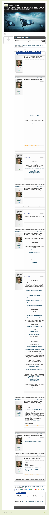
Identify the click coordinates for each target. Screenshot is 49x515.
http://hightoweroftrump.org (34, 171)
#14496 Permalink (18, 433)
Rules (29, 37)
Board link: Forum (39, 255)
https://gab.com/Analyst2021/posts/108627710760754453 (34, 297)
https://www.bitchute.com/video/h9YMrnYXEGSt (34, 313)
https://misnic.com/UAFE (34, 115)
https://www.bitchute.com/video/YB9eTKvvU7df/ (34, 353)
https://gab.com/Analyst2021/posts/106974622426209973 (34, 302)
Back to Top (44, 512)
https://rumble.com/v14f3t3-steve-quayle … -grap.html (33, 441)
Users (25, 37)
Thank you (19, 68)
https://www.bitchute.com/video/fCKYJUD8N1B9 (34, 307)
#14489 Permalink (18, 186)
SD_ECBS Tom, (30, 501)
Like (37, 54)
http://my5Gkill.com (34, 170)
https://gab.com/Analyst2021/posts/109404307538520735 (34, 293)
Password (29, 40)
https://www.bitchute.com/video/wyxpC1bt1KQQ (34, 300)
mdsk (42, 497)
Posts (19, 67)
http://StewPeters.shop (36, 420)
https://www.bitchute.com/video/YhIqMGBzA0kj (34, 295)
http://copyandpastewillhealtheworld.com (34, 377)
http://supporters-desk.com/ (31, 244)
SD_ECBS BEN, (25, 501)
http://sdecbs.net (34, 123)
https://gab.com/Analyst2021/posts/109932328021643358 (34, 298)
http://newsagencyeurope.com (34, 173)
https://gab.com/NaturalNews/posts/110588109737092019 (34, 303)
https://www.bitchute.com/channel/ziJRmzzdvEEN (34, 369)
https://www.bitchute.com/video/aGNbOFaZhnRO (34, 312)
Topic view (20, 37)
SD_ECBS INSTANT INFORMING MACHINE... (24, 45)
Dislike (40, 54)
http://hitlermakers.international (34, 172)
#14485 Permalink (18, 54)
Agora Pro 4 (31, 507)
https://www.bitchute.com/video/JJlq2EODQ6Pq (34, 315)
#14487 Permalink (18, 153)
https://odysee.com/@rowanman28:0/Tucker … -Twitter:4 (34, 240)
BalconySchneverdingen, (37, 501)
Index (16, 37)
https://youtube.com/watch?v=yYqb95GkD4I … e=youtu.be (34, 193)
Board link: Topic (39, 244)
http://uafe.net (34, 118)
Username (16, 40)
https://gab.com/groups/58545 (34, 366)
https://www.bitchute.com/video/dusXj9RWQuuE (34, 290)
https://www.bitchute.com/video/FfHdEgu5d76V (34, 317)
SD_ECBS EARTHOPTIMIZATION (37, 45)
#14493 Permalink (18, 231)
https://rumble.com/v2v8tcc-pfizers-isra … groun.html (33, 409)
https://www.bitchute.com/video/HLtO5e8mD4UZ (34, 292)
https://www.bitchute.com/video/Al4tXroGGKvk (34, 305)
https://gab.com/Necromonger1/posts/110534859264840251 (34, 168)
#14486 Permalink (18, 77)
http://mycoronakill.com (34, 249)
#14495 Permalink (18, 399)
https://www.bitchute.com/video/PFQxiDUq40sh (34, 346)
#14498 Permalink (18, 455)
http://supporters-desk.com (34, 380)
